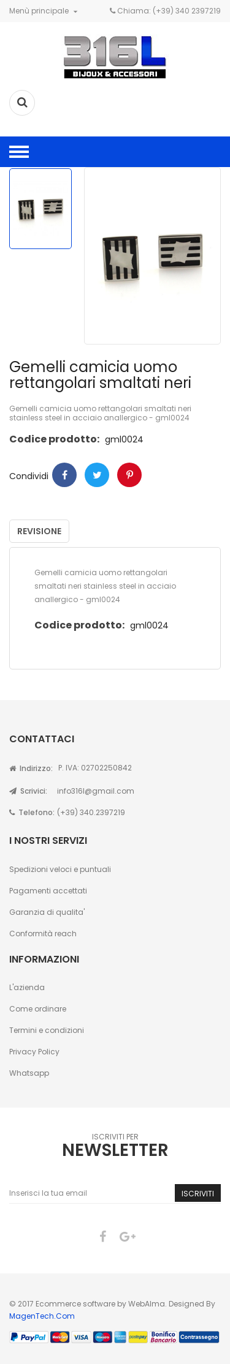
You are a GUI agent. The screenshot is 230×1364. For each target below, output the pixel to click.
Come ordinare (37, 1009)
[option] (40, 208)
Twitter (97, 475)
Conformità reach (43, 933)
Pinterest (129, 475)
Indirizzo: (31, 768)
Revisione (39, 531)
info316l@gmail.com (95, 791)
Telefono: (32, 812)
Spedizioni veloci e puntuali (60, 869)
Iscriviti (198, 1193)
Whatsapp (29, 1073)
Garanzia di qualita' (47, 912)
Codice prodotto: (54, 439)
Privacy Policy (34, 1051)
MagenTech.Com (42, 1316)
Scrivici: (28, 791)
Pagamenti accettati (48, 890)
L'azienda (27, 987)
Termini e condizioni (46, 1030)
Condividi (64, 475)
